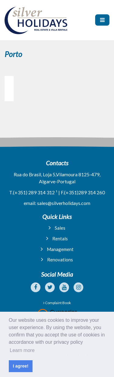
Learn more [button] (22, 350)
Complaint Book (57, 302)
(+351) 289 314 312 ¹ (35, 192)
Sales (57, 228)
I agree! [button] (20, 366)
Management (57, 249)
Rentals (57, 238)
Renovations (57, 259)
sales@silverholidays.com (63, 203)
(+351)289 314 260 (84, 192)
